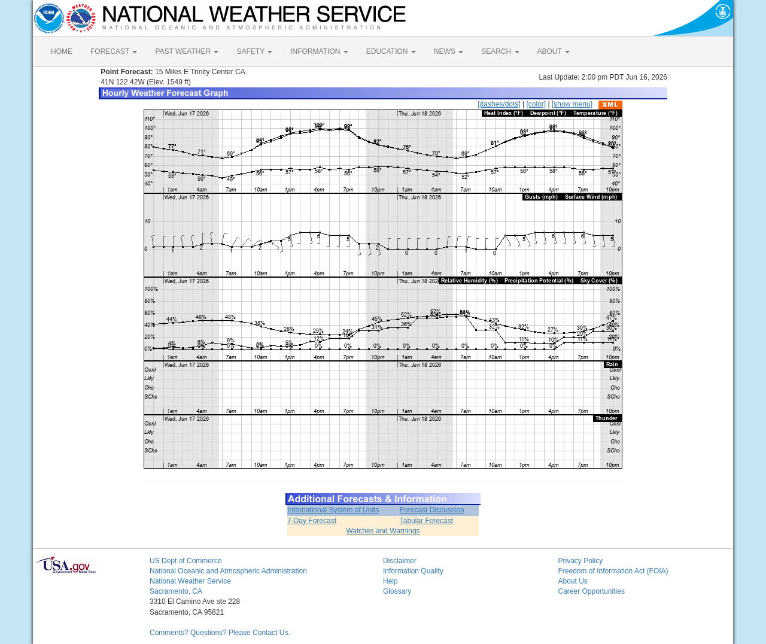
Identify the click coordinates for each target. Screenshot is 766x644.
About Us (573, 581)
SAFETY (254, 51)
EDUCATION (391, 51)
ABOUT (553, 51)
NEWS (448, 51)
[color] (536, 104)
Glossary (397, 591)
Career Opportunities (591, 591)
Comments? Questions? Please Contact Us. (220, 632)
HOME (61, 51)
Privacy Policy (580, 561)
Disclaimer (400, 561)
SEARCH (500, 51)
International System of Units (333, 510)
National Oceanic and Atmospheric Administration (228, 571)
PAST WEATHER (186, 51)
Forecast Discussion (432, 510)
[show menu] (572, 104)
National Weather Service (190, 581)
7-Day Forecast (311, 521)
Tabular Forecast (426, 521)
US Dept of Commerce (186, 561)
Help (390, 581)
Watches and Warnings (383, 531)
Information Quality (413, 571)
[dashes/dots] (499, 104)
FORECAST (113, 51)
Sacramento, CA (176, 591)
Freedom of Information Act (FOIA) (613, 571)
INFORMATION (319, 51)
